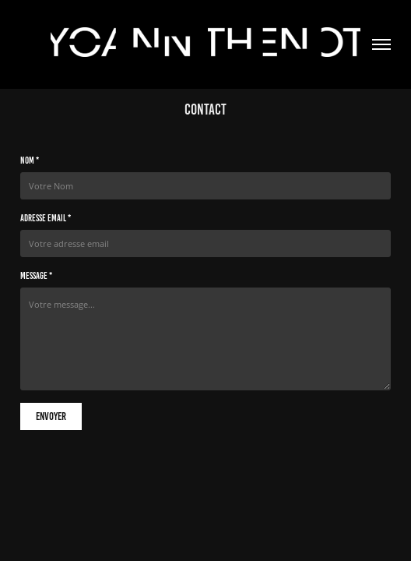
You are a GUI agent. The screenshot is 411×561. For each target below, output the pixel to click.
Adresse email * (45, 218)
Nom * (29, 160)
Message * (36, 275)
